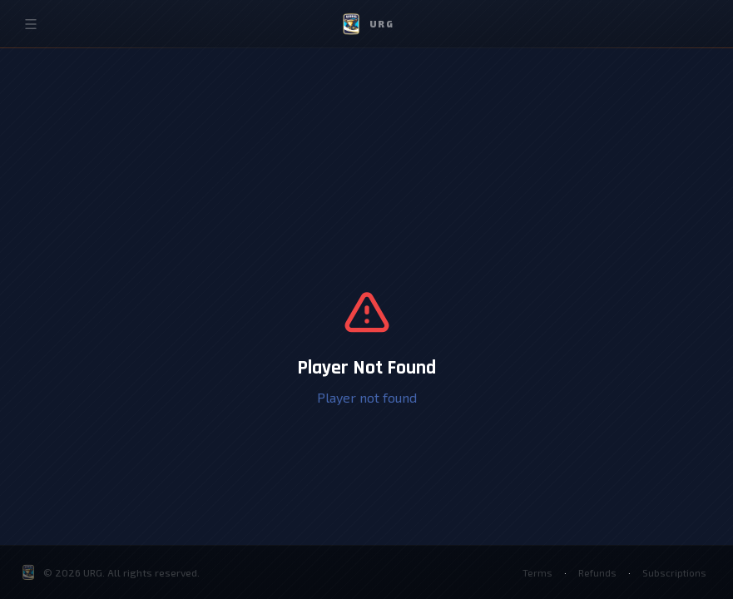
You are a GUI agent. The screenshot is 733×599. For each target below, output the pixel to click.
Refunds (597, 572)
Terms (537, 572)
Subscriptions (674, 572)
